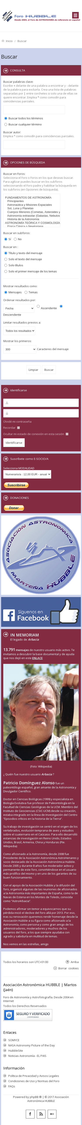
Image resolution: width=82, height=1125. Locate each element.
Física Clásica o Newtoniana (32, 226)
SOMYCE (13, 1040)
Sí (7, 239)
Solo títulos (13, 265)
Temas (31, 292)
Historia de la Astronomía (32, 219)
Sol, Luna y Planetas (32, 208)
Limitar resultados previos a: (22, 322)
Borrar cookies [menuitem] (68, 968)
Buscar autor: (12, 132)
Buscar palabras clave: (18, 82)
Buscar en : (10, 247)
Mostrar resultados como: (20, 286)
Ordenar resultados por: (19, 300)
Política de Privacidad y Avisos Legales (33, 1076)
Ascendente (47, 308)
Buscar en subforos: (16, 233)
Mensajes (13, 292)
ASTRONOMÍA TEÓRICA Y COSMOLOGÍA (32, 223)
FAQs (11, 1086)
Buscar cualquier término (23, 124)
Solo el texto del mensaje (23, 259)
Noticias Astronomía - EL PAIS (27, 1056)
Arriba (75, 961)
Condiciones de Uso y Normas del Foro (33, 1081)
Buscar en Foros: (14, 174)
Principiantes (32, 201)
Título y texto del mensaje (23, 253)
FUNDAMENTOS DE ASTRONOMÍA (32, 198)
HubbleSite (15, 1050)
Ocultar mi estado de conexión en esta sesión (35, 434)
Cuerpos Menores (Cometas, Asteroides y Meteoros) (32, 212)
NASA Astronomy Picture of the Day (31, 1045)
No (18, 239)
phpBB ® (36, 1097)
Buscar (22, 40)
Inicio (9, 40)
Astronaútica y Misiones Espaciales (32, 205)
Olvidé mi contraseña (17, 421)
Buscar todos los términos (23, 118)
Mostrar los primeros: (17, 341)
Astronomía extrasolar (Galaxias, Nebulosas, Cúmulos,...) (32, 216)
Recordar (11, 428)
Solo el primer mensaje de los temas (30, 271)
